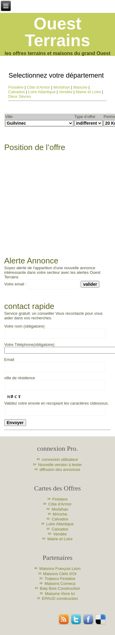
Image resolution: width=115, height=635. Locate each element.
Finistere (60, 499)
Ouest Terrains (57, 32)
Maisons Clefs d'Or (60, 573)
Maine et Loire (88, 92)
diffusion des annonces (60, 469)
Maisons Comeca (59, 583)
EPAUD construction (60, 598)
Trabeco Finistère (59, 578)
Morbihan (61, 87)
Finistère (16, 87)
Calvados (16, 92)
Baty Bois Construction (60, 588)
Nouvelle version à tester (60, 464)
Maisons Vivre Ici (60, 593)
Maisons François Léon (59, 568)
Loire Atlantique (42, 92)
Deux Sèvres (19, 96)
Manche (80, 87)
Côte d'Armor (38, 87)
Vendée (65, 92)
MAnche (60, 514)
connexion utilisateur (60, 459)
